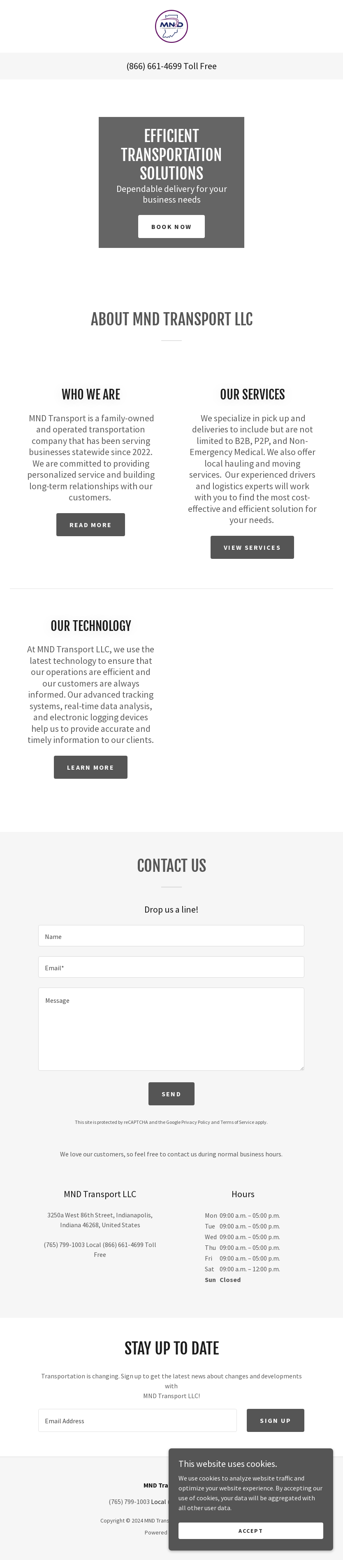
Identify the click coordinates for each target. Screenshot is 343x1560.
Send (171, 1094)
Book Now (171, 226)
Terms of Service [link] (237, 1122)
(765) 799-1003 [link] (64, 1244)
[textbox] (171, 935)
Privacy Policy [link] (195, 1122)
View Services (252, 547)
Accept (251, 1547)
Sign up (275, 1420)
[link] (171, 26)
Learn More (90, 767)
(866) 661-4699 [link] (154, 66)
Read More (91, 525)
